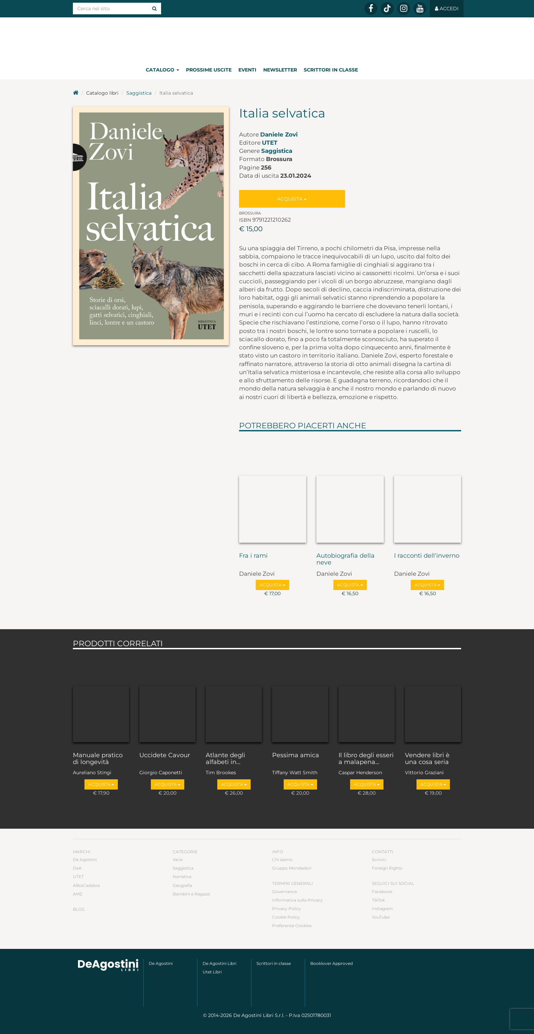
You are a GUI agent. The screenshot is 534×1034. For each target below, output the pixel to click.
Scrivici (379, 859)
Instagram (382, 908)
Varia (178, 859)
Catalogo (162, 70)
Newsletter (280, 70)
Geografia (182, 885)
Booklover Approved (331, 963)
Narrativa (182, 876)
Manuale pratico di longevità (98, 759)
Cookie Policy (286, 917)
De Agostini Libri (219, 963)
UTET (270, 142)
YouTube (381, 917)
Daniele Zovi (279, 134)
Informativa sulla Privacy (297, 900)
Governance (284, 891)
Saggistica (139, 93)
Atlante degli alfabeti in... (225, 759)
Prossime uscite (209, 70)
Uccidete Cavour (164, 755)
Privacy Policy (286, 908)
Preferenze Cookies (292, 925)
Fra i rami (253, 556)
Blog (79, 909)
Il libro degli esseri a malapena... (366, 759)
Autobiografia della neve (345, 559)
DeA (77, 868)
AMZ (77, 893)
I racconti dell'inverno (426, 556)
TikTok (378, 900)
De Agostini (85, 859)
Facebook (382, 891)
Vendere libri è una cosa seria (427, 759)
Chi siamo (282, 859)
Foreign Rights (387, 868)
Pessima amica (295, 755)
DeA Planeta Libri (267, 38)
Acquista (292, 199)
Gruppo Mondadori (291, 868)
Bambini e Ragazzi (191, 893)
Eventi (247, 70)
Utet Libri (212, 971)
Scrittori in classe (331, 70)
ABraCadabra (86, 885)
